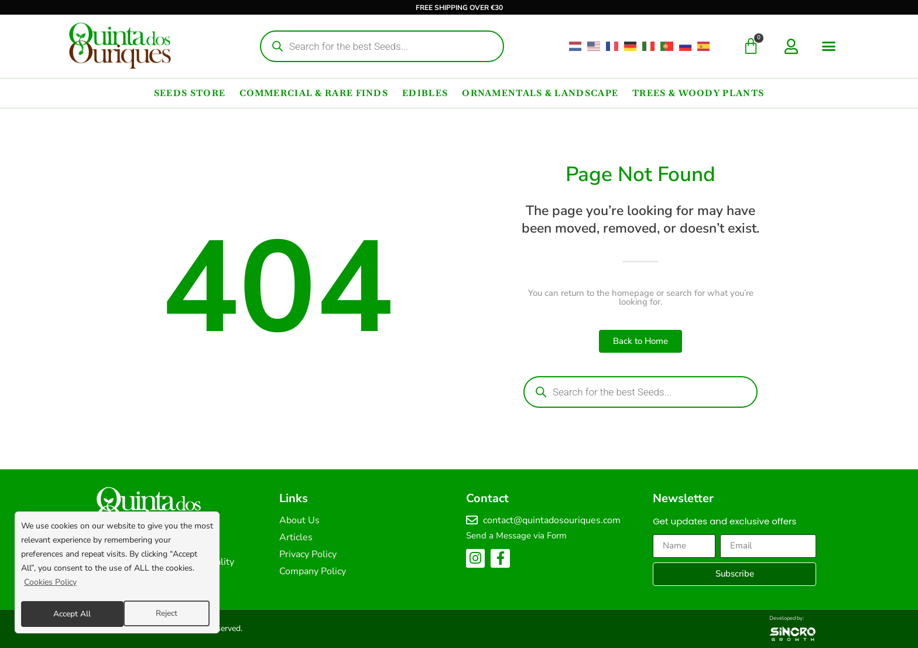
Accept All (162, 613)
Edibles (425, 92)
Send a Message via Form (516, 535)
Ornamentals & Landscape (540, 92)
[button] (829, 46)
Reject (64, 613)
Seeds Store (189, 92)
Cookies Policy (50, 584)
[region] (117, 573)
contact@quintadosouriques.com (552, 520)
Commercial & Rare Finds (313, 92)
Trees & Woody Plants (698, 92)
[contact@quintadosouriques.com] (472, 520)
